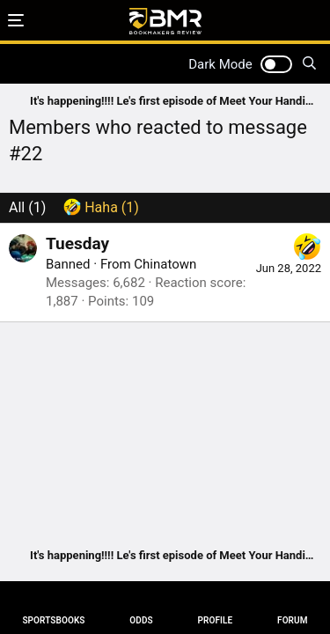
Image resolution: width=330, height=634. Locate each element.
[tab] (101, 208)
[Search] (309, 64)
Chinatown (165, 264)
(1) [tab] (27, 207)
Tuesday (77, 243)
